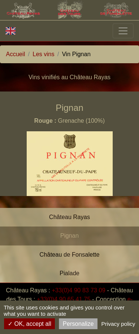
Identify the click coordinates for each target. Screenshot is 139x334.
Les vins (43, 54)
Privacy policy (118, 324)
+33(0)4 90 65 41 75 (64, 299)
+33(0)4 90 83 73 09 (79, 290)
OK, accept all (29, 324)
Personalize (78, 324)
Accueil (15, 54)
